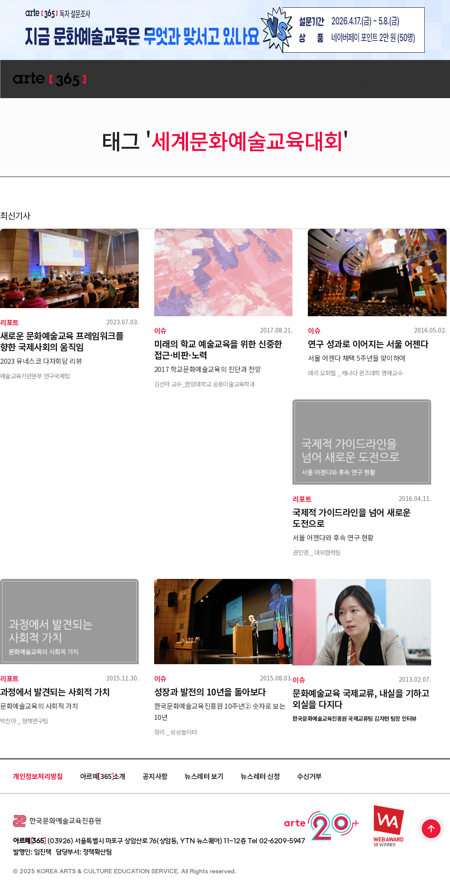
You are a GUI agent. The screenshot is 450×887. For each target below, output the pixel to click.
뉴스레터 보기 (204, 776)
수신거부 (309, 776)
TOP (431, 829)
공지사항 (155, 776)
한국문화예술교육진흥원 (57, 821)
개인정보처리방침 (38, 776)
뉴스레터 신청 (260, 776)
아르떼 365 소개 (102, 776)
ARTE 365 (49, 79)
